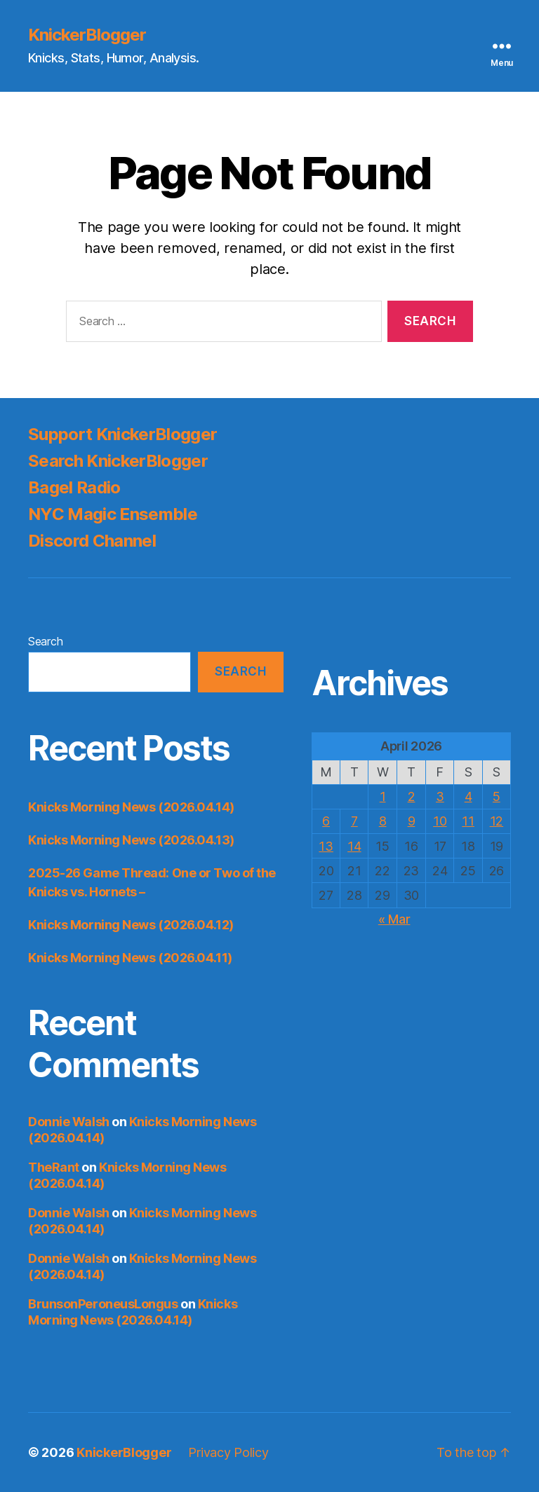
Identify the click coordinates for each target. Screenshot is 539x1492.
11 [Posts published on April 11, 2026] (468, 821)
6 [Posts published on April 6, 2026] (326, 821)
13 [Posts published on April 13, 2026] (326, 846)
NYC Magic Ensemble (112, 514)
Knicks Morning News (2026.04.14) (131, 807)
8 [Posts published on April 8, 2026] (383, 821)
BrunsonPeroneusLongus (103, 1303)
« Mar (394, 919)
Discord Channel (92, 541)
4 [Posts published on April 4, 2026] (468, 796)
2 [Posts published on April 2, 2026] (411, 796)
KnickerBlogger (87, 35)
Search (45, 641)
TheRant (53, 1167)
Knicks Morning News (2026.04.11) (130, 957)
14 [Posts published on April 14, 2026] (354, 846)
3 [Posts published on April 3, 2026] (440, 796)
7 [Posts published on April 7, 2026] (354, 821)
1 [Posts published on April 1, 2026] (383, 796)
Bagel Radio (74, 487)
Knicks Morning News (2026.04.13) (131, 840)
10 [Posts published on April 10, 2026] (439, 821)
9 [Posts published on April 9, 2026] (411, 821)
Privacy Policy (228, 1452)
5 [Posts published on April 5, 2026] (496, 796)
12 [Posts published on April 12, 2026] (496, 821)
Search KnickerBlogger (118, 461)
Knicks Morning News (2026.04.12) (131, 924)
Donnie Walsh (68, 1121)
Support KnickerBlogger (122, 434)
